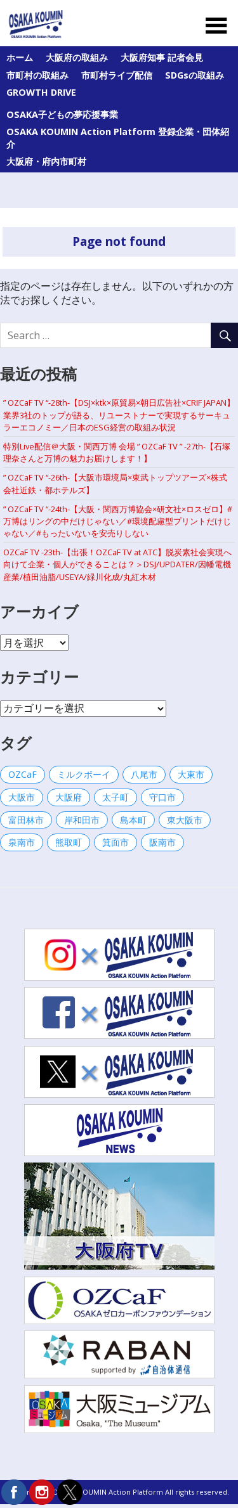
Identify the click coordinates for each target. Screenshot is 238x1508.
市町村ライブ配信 (116, 75)
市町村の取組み (37, 75)
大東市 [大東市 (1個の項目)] (191, 774)
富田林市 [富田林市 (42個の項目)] (26, 820)
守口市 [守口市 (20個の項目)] (162, 797)
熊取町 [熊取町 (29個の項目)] (68, 842)
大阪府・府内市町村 (46, 161)
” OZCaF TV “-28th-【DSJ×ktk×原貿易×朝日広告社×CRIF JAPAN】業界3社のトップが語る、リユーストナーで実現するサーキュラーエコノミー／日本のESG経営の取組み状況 (119, 414)
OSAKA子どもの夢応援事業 (62, 114)
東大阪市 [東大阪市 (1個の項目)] (184, 820)
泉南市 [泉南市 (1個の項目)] (21, 842)
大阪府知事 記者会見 (162, 57)
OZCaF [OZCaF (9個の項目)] (22, 774)
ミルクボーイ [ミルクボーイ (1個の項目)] (83, 774)
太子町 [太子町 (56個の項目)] (115, 797)
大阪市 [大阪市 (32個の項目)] (21, 797)
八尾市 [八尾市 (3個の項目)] (144, 774)
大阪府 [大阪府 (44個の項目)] (68, 797)
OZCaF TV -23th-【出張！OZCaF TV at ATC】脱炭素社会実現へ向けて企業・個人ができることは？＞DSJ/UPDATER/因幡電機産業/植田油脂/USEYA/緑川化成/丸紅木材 (117, 564)
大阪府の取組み (77, 57)
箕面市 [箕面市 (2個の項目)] (115, 842)
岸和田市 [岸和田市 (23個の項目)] (82, 820)
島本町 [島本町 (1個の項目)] (133, 820)
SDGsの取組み (194, 75)
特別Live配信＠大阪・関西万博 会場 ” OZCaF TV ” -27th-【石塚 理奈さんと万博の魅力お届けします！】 (116, 452)
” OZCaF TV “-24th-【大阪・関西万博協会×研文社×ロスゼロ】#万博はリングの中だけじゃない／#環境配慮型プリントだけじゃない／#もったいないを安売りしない (117, 521)
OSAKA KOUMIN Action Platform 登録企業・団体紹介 (117, 138)
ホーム (19, 57)
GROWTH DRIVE (41, 92)
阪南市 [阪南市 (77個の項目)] (162, 842)
